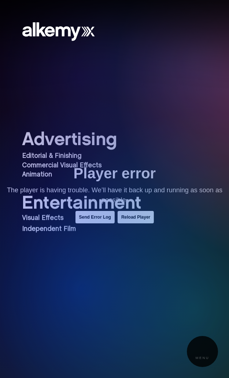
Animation (37, 175)
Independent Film (49, 227)
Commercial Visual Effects (61, 166)
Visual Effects (42, 216)
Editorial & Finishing (51, 156)
